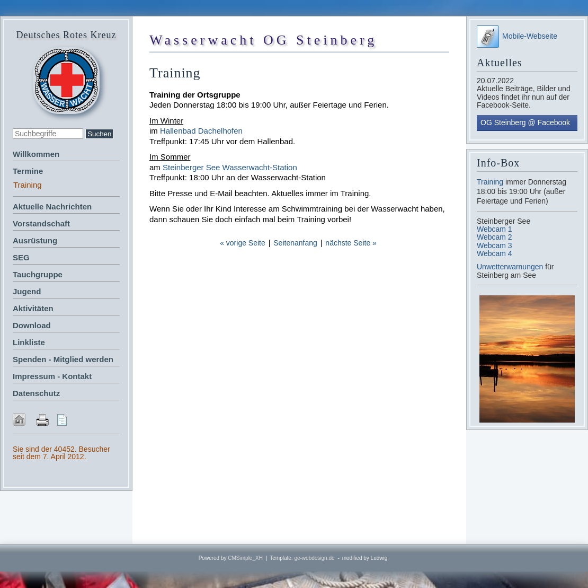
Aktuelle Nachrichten (52, 206)
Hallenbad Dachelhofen (201, 130)
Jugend (27, 291)
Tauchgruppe (38, 274)
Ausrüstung (35, 240)
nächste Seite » (351, 243)
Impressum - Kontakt (52, 376)
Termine (28, 170)
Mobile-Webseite (517, 36)
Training (490, 182)
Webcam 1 (494, 229)
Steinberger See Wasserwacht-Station (230, 167)
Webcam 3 (494, 245)
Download (32, 325)
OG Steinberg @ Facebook (525, 122)
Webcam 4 (494, 253)
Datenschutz (36, 393)
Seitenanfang (295, 243)
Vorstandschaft (41, 223)
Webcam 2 (494, 237)
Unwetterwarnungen (511, 266)
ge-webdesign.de (314, 558)
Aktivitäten (33, 308)
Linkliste (29, 342)
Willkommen (36, 154)
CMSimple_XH (245, 558)
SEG (21, 257)
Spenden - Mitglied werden (63, 359)
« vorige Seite (242, 243)
